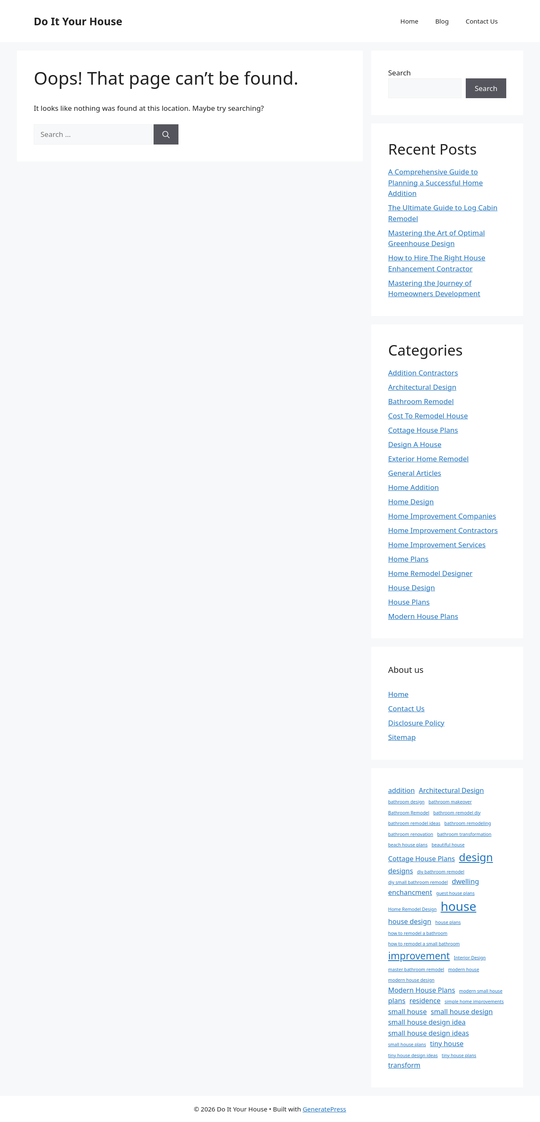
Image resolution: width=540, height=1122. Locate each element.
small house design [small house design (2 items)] (462, 1011)
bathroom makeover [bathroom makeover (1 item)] (450, 802)
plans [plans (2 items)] (396, 1000)
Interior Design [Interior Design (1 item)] (470, 958)
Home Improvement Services (437, 544)
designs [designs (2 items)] (400, 871)
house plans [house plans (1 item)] (448, 922)
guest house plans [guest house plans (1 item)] (455, 893)
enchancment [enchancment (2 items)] (410, 892)
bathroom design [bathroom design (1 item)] (406, 802)
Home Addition (413, 487)
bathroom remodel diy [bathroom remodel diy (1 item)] (457, 813)
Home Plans (408, 559)
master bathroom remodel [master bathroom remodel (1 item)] (416, 969)
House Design (411, 587)
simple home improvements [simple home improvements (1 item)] (474, 1001)
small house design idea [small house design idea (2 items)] (427, 1022)
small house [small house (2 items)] (407, 1011)
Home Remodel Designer (430, 573)
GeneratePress (324, 1109)
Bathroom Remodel (421, 401)
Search (399, 73)
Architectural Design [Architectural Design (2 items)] (451, 790)
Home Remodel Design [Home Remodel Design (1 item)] (412, 909)
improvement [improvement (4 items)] (419, 955)
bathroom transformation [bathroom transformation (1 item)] (464, 834)
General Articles (414, 473)
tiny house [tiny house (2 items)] (446, 1043)
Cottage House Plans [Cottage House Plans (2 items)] (421, 858)
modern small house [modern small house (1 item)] (480, 991)
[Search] (166, 134)
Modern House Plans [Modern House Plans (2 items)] (421, 990)
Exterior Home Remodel (428, 458)
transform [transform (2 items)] (404, 1065)
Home (409, 21)
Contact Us (482, 21)
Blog (442, 21)
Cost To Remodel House (428, 415)
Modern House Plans (423, 616)
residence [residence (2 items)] (425, 1000)
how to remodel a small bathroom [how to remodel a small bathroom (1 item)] (424, 944)
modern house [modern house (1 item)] (463, 969)
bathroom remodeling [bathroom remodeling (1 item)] (467, 823)
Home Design (411, 501)
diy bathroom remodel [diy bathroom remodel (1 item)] (440, 872)
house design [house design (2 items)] (409, 921)
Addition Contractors (423, 373)
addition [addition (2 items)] (401, 790)
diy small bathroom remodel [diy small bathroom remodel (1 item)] (418, 882)
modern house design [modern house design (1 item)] (411, 980)
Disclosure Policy (416, 723)
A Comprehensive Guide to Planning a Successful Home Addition (435, 182)
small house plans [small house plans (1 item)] (407, 1044)
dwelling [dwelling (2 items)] (465, 881)
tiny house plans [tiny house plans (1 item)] (459, 1055)
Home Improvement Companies (442, 516)
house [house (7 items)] (458, 906)
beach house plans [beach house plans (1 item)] (408, 845)
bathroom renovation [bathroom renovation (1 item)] (410, 834)
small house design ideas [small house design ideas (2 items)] (428, 1033)
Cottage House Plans (423, 430)
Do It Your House (78, 21)
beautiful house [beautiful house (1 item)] (448, 845)
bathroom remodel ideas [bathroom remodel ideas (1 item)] (414, 823)
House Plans (408, 602)
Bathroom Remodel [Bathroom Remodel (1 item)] (408, 813)
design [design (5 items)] (476, 857)
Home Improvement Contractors (443, 530)
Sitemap (402, 737)
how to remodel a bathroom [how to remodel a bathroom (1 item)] (417, 933)
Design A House (414, 444)
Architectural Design (422, 387)
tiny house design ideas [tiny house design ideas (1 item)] (413, 1055)
